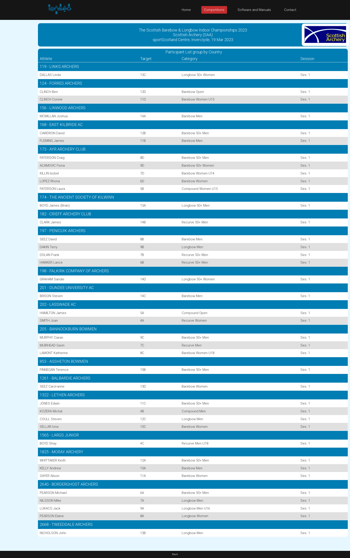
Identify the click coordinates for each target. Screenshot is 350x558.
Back (175, 554)
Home (186, 10)
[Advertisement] (18, 87)
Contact (290, 10)
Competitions (214, 10)
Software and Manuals (254, 10)
